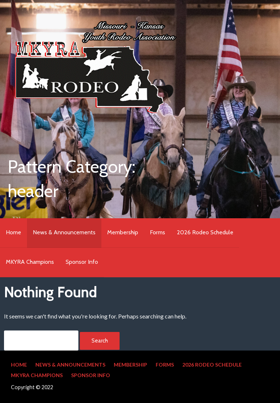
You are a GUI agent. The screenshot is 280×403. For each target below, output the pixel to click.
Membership (122, 232)
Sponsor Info (82, 261)
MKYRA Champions (30, 261)
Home (13, 232)
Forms (157, 232)
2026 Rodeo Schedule (205, 232)
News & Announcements (64, 232)
